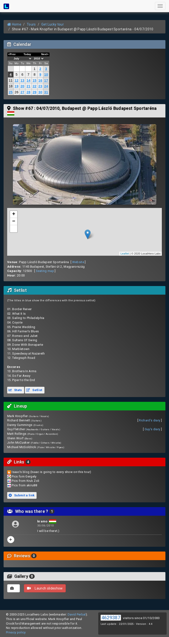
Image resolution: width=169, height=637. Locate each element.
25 (10, 92)
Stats (15, 390)
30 (40, 92)
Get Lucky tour (52, 24)
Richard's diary (149, 420)
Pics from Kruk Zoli (25, 481)
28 (28, 92)
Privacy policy (16, 632)
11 (10, 80)
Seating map (45, 271)
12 (16, 80)
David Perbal (77, 614)
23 (40, 86)
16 (40, 80)
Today (27, 54)
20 (22, 86)
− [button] (14, 221)
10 (46, 74)
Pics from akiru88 (24, 485)
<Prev (12, 54)
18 (10, 86)
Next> (45, 54)
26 (16, 92)
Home (14, 24)
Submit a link (21, 495)
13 (22, 80)
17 (46, 80)
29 (34, 92)
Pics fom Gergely (24, 476)
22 (34, 86)
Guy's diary (152, 429)
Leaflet (124, 253)
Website (78, 262)
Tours (31, 24)
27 (22, 92)
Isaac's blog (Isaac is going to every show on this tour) (51, 472)
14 (28, 80)
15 (34, 80)
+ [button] (14, 214)
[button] (13, 228)
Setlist (34, 390)
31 (46, 92)
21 (28, 86)
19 (16, 86)
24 (46, 86)
